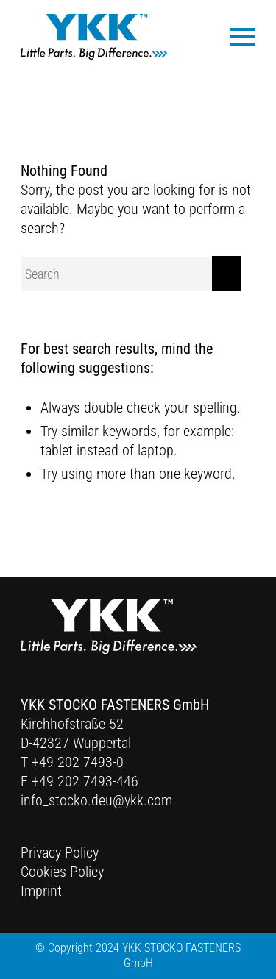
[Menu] (235, 35)
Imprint (41, 891)
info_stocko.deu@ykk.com (96, 800)
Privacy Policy (60, 852)
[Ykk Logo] (94, 37)
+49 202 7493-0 (78, 762)
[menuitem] (235, 35)
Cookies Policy (62, 871)
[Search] (131, 273)
